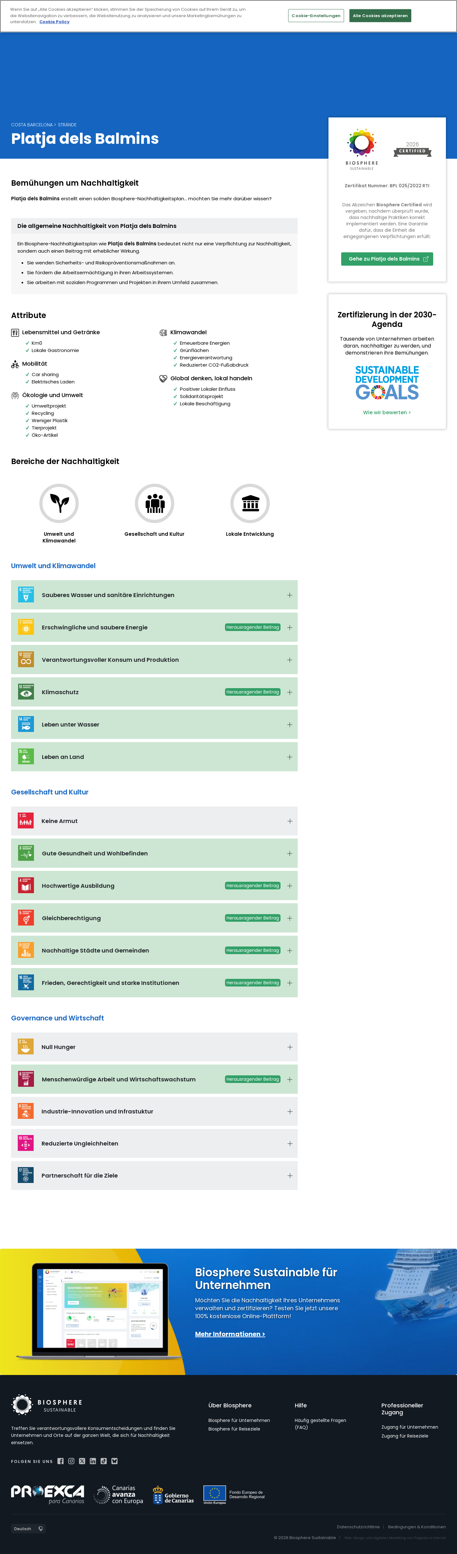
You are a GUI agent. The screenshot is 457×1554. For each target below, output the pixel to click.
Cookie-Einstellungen (316, 15)
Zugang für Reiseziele (404, 1436)
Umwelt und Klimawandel (59, 537)
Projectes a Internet (430, 1538)
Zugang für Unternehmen (409, 1427)
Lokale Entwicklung (250, 534)
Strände (67, 125)
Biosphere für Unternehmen (239, 1420)
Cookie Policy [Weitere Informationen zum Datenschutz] (54, 22)
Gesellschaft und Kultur (154, 534)
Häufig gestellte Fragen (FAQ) (320, 1424)
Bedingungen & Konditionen (417, 1527)
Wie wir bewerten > (387, 412)
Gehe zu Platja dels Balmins (388, 258)
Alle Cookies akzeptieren (380, 15)
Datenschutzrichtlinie (358, 1527)
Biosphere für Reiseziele (234, 1429)
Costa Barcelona (32, 125)
